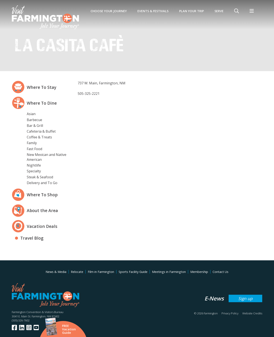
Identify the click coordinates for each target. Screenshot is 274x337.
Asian (31, 113)
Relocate (77, 272)
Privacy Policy (230, 313)
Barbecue (34, 119)
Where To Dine (42, 103)
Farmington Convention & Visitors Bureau (37, 312)
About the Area (42, 210)
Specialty (34, 171)
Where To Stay (41, 87)
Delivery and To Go (42, 182)
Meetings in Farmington (169, 272)
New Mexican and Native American (46, 157)
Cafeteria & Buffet (41, 131)
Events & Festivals (152, 11)
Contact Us (220, 272)
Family (32, 143)
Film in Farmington (101, 272)
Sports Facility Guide (133, 272)
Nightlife (34, 165)
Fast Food (34, 149)
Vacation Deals (42, 226)
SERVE (218, 11)
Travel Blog (31, 238)
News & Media (56, 272)
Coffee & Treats (39, 137)
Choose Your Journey (109, 11)
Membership (199, 272)
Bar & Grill (35, 125)
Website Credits (252, 313)
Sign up (245, 298)
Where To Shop (42, 195)
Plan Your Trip (191, 11)
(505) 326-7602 (21, 320)
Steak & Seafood (40, 177)
